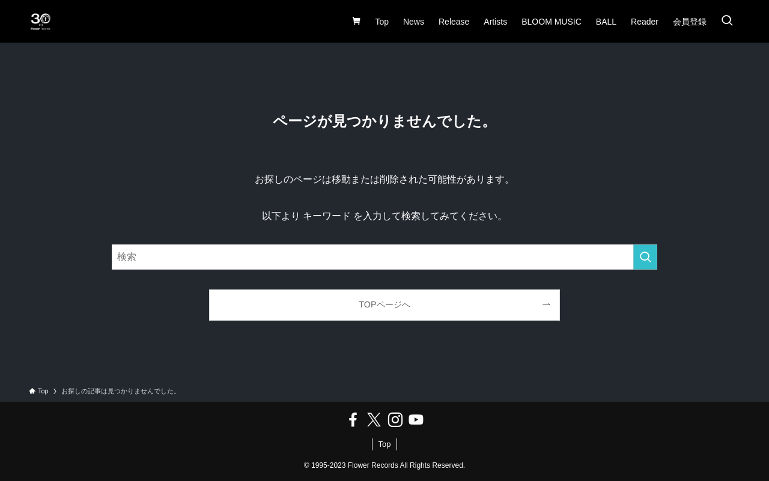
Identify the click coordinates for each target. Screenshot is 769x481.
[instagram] (395, 420)
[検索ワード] (384, 257)
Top (384, 444)
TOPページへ (384, 304)
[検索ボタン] (727, 21)
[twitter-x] (374, 420)
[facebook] (353, 420)
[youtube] (416, 420)
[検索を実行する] (645, 257)
